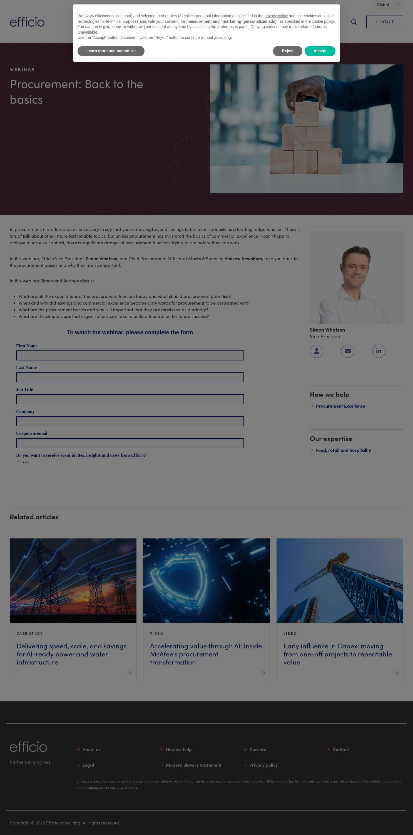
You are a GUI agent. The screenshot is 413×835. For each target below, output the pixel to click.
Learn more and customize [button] (111, 51)
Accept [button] (320, 51)
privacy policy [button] (276, 16)
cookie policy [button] (323, 21)
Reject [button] (287, 51)
